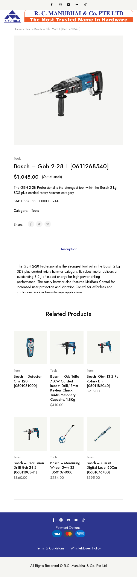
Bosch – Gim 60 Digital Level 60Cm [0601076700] (102, 468)
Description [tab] (68, 249)
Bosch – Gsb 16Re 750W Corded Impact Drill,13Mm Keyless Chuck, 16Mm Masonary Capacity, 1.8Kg (64, 388)
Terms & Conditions (50, 548)
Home (17, 29)
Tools (17, 158)
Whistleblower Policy (85, 548)
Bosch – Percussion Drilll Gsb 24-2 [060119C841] (29, 468)
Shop (28, 29)
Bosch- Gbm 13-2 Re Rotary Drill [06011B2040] (102, 381)
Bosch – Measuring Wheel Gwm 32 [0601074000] (65, 468)
